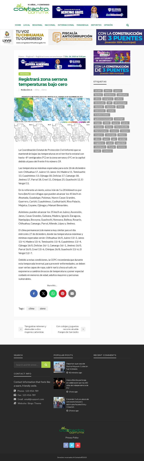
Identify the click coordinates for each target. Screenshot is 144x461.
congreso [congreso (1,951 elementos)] (108, 99)
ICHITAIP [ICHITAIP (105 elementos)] (119, 119)
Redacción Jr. (26, 90)
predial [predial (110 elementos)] (122, 139)
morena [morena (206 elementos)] (124, 131)
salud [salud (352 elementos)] (110, 143)
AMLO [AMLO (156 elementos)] (108, 90)
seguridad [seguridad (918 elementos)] (120, 143)
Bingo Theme (34, 403)
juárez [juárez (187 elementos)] (125, 123)
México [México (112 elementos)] (122, 135)
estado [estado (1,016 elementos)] (111, 111)
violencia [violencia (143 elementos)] (107, 151)
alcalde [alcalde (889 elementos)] (98, 90)
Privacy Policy (72, 437)
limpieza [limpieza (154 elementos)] (98, 127)
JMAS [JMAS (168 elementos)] (106, 123)
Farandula (82, 25)
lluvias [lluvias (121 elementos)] (109, 127)
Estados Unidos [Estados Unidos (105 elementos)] (102, 115)
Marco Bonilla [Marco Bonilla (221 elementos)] (122, 127)
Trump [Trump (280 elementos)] (111, 147)
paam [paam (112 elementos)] (106, 139)
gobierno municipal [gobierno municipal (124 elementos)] (103, 119)
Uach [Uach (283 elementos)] (97, 151)
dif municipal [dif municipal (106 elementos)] (120, 103)
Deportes (96, 25)
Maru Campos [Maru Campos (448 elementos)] (101, 131)
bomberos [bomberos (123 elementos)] (109, 94)
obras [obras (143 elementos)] (97, 139)
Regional (37, 25)
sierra (43, 90)
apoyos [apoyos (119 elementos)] (118, 90)
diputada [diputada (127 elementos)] (98, 107)
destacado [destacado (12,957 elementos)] (99, 103)
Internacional (66, 25)
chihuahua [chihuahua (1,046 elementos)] (122, 94)
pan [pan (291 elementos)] (114, 139)
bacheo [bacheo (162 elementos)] (98, 94)
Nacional (50, 25)
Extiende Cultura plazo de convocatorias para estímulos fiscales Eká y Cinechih (77, 403)
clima (37, 90)
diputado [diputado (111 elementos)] (110, 107)
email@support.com (34, 399)
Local (26, 25)
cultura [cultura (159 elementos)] (119, 99)
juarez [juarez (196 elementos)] (115, 123)
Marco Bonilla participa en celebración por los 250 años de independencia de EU (77, 384)
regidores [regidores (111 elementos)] (99, 143)
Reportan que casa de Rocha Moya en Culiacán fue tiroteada (77, 366)
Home (18, 25)
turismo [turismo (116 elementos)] (121, 147)
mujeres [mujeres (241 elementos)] (98, 135)
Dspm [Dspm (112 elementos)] (120, 107)
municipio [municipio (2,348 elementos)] (110, 135)
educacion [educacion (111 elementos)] (99, 111)
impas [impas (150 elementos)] (97, 123)
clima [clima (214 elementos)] (97, 99)
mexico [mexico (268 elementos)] (114, 131)
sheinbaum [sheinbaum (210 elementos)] (100, 147)
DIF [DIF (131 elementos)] (109, 103)
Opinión (108, 25)
